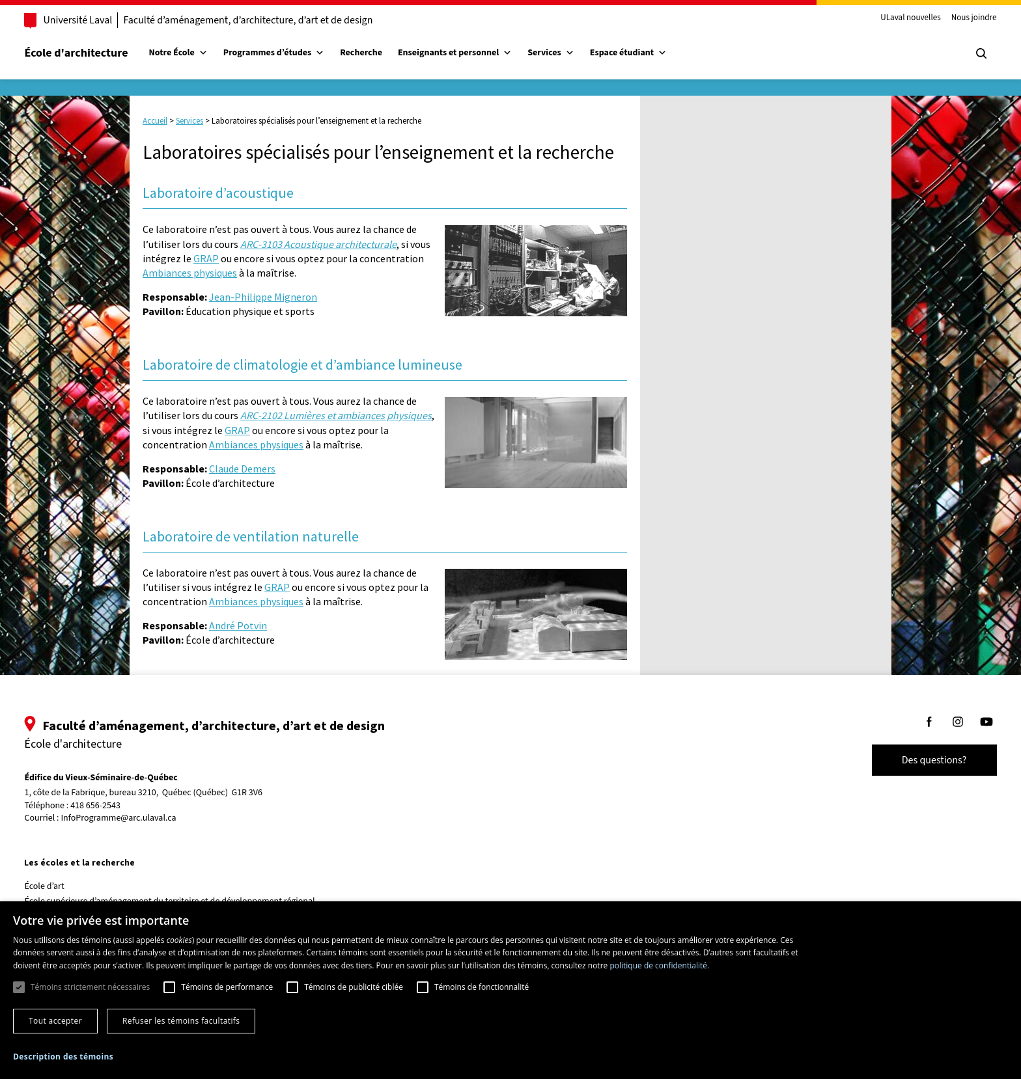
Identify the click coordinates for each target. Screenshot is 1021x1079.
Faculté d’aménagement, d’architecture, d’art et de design (266, 20)
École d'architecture (95, 53)
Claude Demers (242, 468)
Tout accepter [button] (55, 1020)
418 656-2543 (114, 806)
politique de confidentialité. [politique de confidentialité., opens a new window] (659, 965)
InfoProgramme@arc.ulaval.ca (137, 818)
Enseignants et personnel (473, 52)
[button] (63, 1056)
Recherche (380, 52)
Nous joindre (955, 18)
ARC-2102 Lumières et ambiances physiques (336, 415)
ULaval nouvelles (892, 18)
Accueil (155, 120)
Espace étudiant (646, 52)
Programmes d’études (292, 52)
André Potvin (238, 625)
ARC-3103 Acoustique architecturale (318, 244)
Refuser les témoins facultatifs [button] (181, 1020)
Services (569, 52)
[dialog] (510, 990)
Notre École (196, 52)
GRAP (206, 258)
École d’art (63, 886)
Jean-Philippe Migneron (263, 296)
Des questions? (915, 760)
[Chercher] (962, 53)
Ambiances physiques (190, 272)
